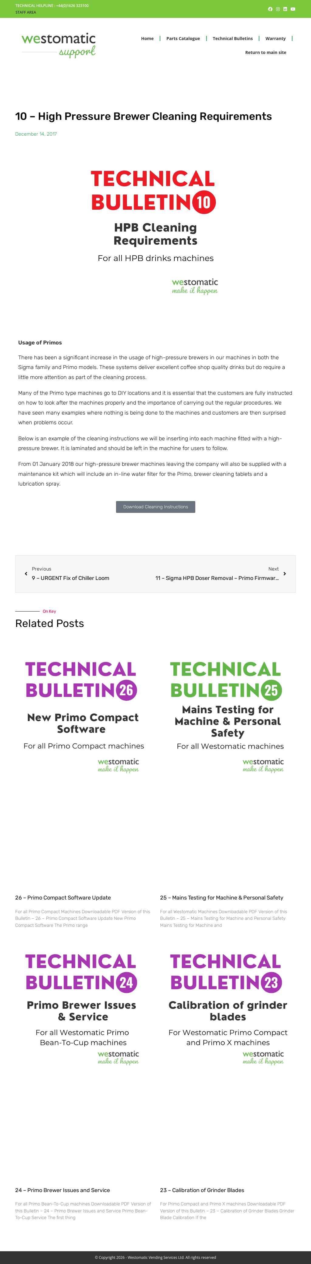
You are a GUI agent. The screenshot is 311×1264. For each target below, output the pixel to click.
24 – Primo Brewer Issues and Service (62, 1190)
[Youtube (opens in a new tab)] (292, 9)
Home (147, 38)
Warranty (275, 38)
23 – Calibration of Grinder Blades (202, 1190)
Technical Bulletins (233, 38)
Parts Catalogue (183, 38)
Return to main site (265, 52)
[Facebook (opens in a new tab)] (270, 9)
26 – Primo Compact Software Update (63, 897)
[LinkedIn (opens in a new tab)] (285, 9)
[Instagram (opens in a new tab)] (278, 9)
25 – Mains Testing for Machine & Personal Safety (221, 897)
